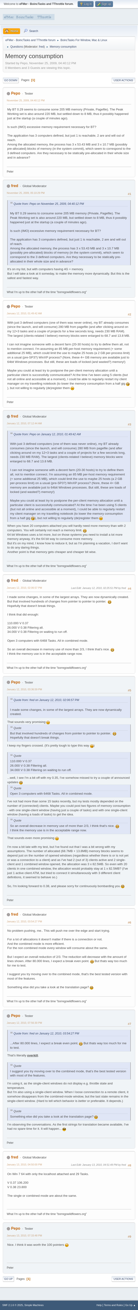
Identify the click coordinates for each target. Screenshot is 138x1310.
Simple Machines (34, 1305)
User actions (123, 80)
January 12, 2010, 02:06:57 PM (24, 587)
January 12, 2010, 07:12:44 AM (24, 423)
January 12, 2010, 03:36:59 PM (24, 689)
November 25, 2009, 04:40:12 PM (26, 100)
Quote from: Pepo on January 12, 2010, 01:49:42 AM (47, 434)
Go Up (8, 1279)
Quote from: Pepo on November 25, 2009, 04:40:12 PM (49, 203)
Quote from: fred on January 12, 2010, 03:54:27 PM (46, 1033)
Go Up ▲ (130, 1305)
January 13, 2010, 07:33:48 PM (24, 1235)
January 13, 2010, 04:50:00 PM (24, 1164)
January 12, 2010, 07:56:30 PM (24, 1022)
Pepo (15, 93)
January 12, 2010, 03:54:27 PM (24, 921)
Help (99, 1305)
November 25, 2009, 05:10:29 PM (26, 192)
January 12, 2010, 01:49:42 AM (24, 313)
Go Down (10, 80)
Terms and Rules (113, 1305)
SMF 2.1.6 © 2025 (12, 1305)
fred (41, 46)
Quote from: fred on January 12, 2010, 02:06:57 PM (46, 700)
